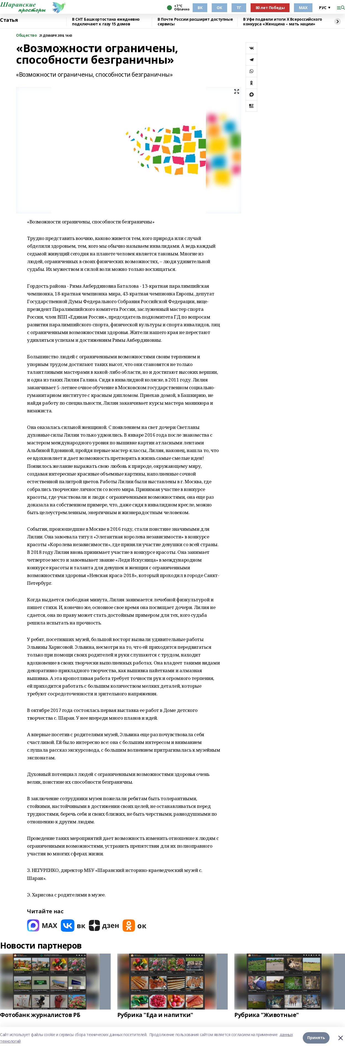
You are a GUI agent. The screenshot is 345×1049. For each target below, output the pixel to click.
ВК (200, 7)
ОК (219, 7)
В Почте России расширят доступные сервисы (195, 21)
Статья (9, 20)
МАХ (303, 7)
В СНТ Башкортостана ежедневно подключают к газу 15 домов (106, 21)
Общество (26, 35)
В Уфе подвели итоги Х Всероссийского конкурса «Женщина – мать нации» (282, 21)
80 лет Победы (270, 7)
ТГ (239, 7)
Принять (316, 1037)
